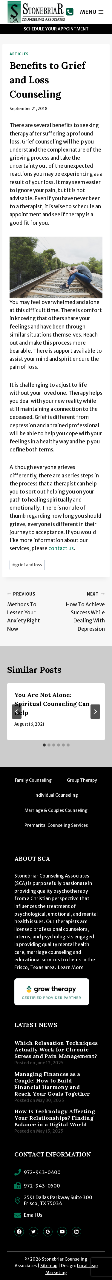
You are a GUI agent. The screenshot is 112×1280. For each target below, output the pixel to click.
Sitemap (48, 1265)
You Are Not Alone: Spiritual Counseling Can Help (52, 703)
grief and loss (27, 564)
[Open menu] (92, 11)
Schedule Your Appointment (56, 29)
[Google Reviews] (48, 1231)
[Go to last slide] (17, 711)
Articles (19, 54)
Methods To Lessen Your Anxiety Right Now (29, 611)
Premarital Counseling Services (56, 825)
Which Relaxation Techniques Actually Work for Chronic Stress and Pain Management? (56, 1050)
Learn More (71, 967)
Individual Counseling (56, 795)
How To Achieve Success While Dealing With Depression (83, 611)
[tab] (44, 745)
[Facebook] (19, 1231)
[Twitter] (33, 1231)
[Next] (95, 711)
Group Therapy (82, 780)
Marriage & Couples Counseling (56, 810)
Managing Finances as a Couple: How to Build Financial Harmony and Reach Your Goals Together (52, 1084)
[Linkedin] (76, 1231)
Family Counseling (33, 780)
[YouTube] (62, 1231)
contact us (61, 548)
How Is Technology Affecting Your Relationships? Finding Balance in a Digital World (54, 1118)
